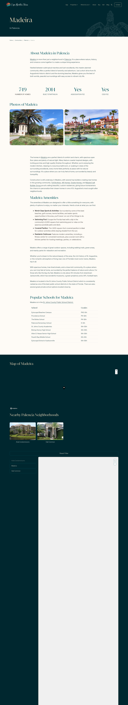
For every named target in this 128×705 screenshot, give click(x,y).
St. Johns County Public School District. (58, 302)
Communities (18, 40)
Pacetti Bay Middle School (40, 337)
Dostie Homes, (76, 183)
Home (11, 40)
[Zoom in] (116, 370)
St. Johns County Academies (41, 326)
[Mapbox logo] (13, 408)
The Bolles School (37, 319)
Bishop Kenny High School (41, 330)
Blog (108, 5)
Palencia (26, 40)
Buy (99, 5)
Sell (103, 5)
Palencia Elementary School (41, 323)
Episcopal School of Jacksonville (43, 341)
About (94, 5)
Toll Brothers (56, 183)
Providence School (38, 316)
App (67, 5)
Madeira (33, 59)
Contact (118, 5)
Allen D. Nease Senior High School (43, 333)
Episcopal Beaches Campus (41, 312)
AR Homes (66, 183)
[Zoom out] (116, 373)
